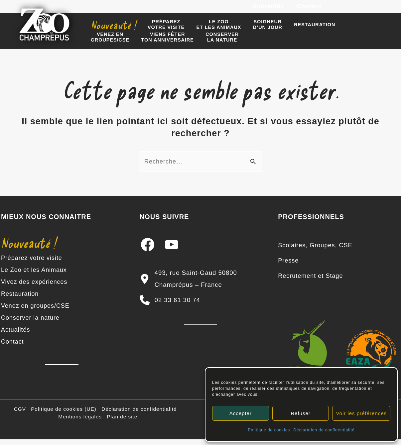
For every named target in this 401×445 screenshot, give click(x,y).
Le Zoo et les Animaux (34, 276)
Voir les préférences (361, 413)
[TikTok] (384, 10)
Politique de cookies (269, 430)
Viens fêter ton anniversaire (115, 43)
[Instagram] (354, 10)
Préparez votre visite (32, 264)
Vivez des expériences (34, 287)
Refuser (301, 413)
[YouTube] (369, 10)
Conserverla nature (168, 43)
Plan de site (122, 422)
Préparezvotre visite (162, 29)
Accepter (240, 413)
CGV (20, 414)
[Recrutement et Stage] (310, 282)
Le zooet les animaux (213, 29)
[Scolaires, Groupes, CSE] (315, 251)
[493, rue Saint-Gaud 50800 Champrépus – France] (201, 285)
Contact (309, 9)
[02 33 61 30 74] (170, 306)
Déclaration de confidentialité (323, 430)
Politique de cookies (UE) (63, 414)
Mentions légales (80, 422)
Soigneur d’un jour (260, 29)
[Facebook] (339, 10)
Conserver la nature (30, 323)
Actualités (269, 9)
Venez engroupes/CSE (354, 29)
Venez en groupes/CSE (35, 311)
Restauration (305, 29)
